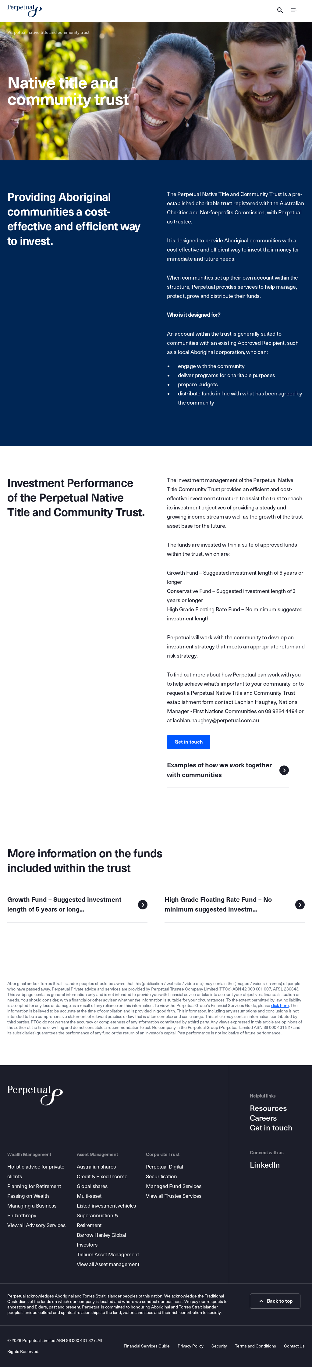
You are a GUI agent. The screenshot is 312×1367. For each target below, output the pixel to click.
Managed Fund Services (173, 1186)
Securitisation (161, 1176)
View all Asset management (108, 1264)
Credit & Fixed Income (102, 1176)
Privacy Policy (191, 1346)
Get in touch (189, 742)
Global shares (92, 1186)
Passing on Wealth (28, 1196)
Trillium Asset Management (108, 1254)
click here (280, 1005)
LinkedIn (265, 1165)
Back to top (275, 1301)
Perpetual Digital (164, 1167)
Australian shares (96, 1167)
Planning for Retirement (34, 1186)
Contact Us (294, 1346)
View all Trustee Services (173, 1196)
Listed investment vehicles (106, 1206)
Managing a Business (31, 1206)
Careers (263, 1118)
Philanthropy (21, 1215)
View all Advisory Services (36, 1225)
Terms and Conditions (255, 1346)
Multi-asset (89, 1196)
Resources (268, 1108)
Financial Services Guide (147, 1346)
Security (219, 1346)
